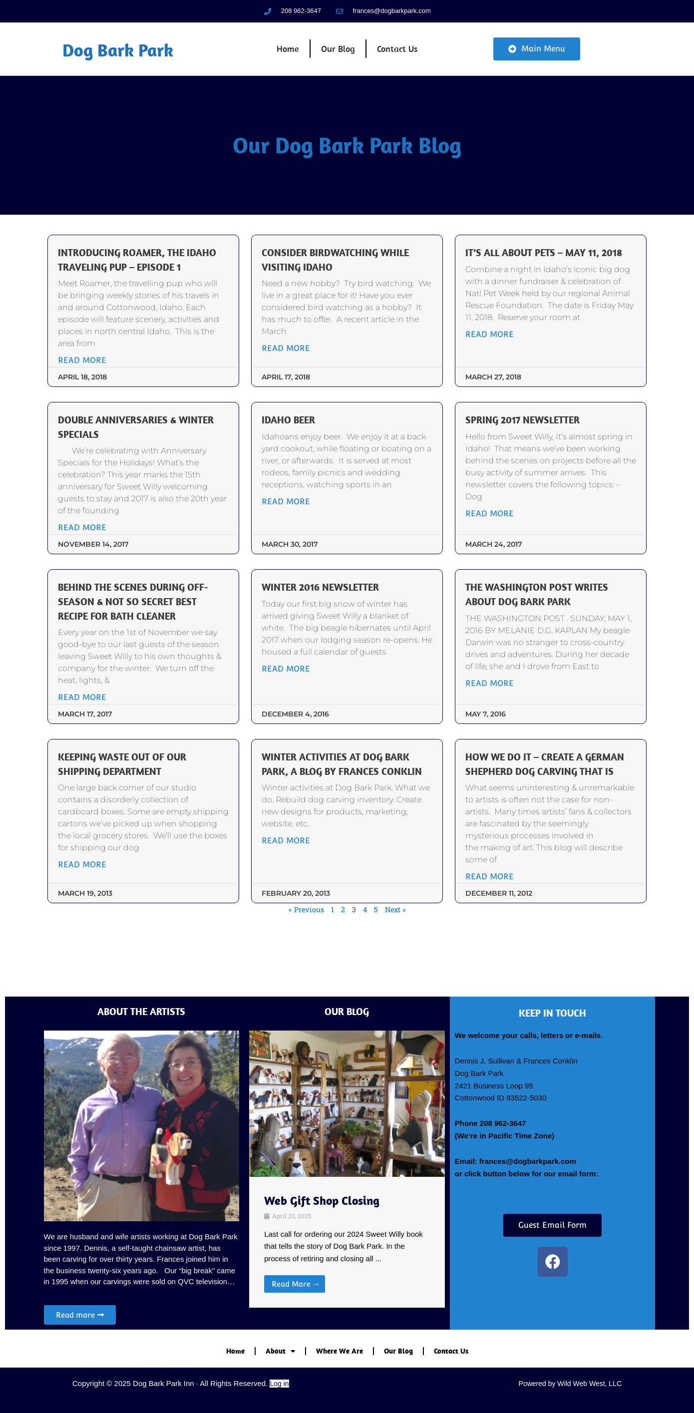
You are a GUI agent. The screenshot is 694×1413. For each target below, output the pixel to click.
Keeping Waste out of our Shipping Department (136, 795)
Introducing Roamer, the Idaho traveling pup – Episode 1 (146, 284)
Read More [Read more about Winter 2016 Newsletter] (288, 700)
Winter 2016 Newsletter (329, 618)
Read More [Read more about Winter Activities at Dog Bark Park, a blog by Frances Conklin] (288, 886)
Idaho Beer (294, 451)
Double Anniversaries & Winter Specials (130, 458)
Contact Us (396, 57)
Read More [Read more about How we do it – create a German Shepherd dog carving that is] (487, 922)
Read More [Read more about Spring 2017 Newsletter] (487, 545)
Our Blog (338, 57)
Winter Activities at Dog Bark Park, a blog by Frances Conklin (345, 802)
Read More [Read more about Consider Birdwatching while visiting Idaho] (288, 365)
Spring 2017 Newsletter (526, 451)
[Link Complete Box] (347, 1242)
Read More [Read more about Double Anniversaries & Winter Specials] (89, 559)
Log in (279, 1384)
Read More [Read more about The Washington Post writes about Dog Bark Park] (487, 714)
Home (289, 57)
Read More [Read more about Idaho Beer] (288, 533)
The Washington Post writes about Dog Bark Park (541, 625)
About (280, 1351)
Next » (396, 955)
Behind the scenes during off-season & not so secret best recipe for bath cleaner (144, 632)
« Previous (305, 955)
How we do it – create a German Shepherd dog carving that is (528, 802)
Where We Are (339, 1351)
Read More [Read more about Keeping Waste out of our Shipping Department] (89, 896)
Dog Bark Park (124, 57)
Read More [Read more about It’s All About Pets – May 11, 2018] (487, 365)
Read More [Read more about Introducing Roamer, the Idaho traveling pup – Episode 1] (89, 391)
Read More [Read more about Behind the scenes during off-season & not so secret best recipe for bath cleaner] (89, 728)
